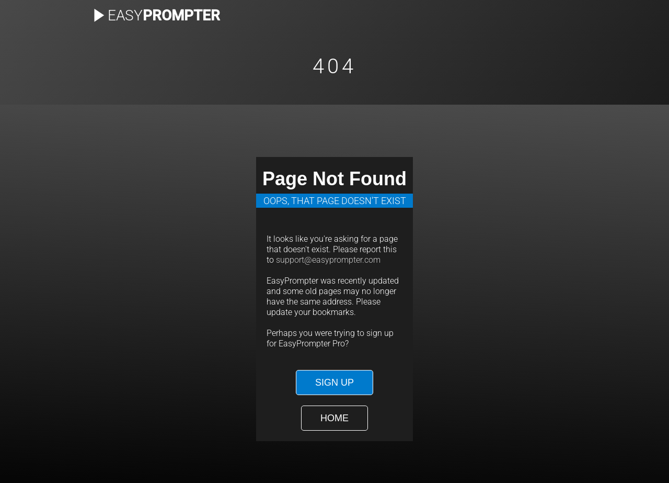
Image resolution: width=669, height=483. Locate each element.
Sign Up (334, 382)
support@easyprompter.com (328, 260)
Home (334, 418)
